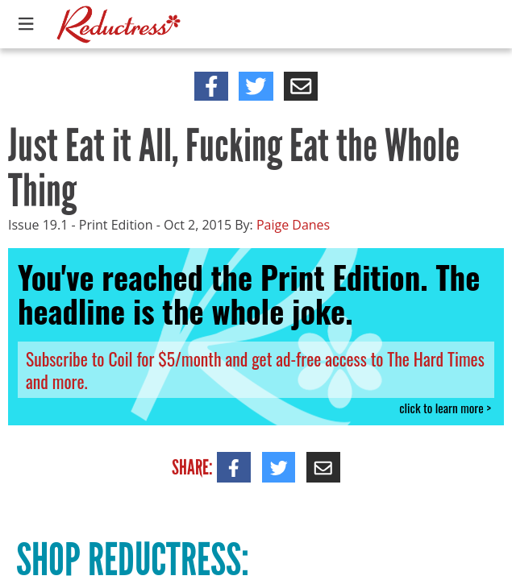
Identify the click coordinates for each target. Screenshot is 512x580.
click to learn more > (445, 408)
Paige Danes (293, 225)
